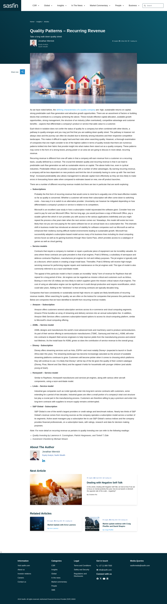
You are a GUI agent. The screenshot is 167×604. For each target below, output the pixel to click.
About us (21, 570)
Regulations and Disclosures (80, 575)
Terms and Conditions (82, 565)
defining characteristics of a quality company (75, 110)
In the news (55, 578)
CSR (35, 5)
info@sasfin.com (104, 570)
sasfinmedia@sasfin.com (139, 565)
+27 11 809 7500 (104, 566)
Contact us (22, 582)
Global (47, 5)
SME (53, 590)
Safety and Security (81, 570)
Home (33, 22)
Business (133, 5)
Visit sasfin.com (24, 565)
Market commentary (59, 582)
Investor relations (24, 574)
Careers (21, 578)
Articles (46, 22)
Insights (60, 5)
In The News (77, 5)
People (118, 5)
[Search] (155, 5)
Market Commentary (99, 5)
